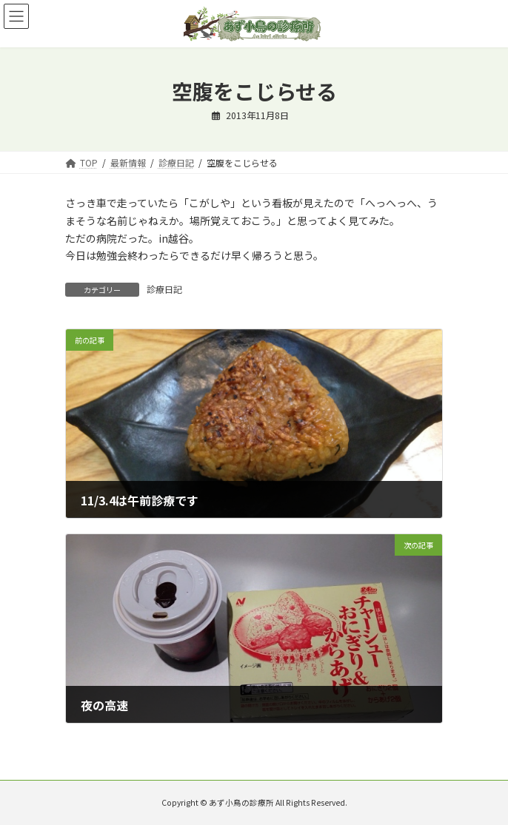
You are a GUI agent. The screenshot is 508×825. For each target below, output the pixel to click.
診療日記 (164, 289)
